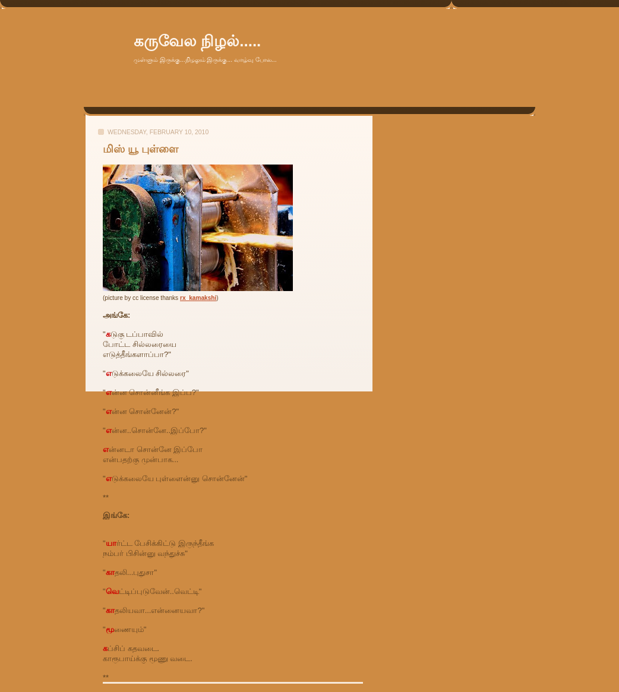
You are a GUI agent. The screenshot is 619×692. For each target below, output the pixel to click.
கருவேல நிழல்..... (197, 41)
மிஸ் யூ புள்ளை (140, 149)
